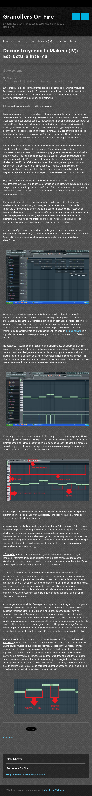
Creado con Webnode (54, 790)
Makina (30, 81)
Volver (9, 737)
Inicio (6, 41)
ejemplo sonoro (73, 331)
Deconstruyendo (13, 81)
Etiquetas (12, 78)
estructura (44, 81)
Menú (85, 16)
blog (70, 81)
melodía (59, 81)
